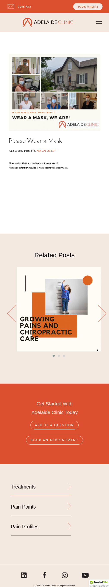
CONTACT (25, 6)
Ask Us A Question (54, 425)
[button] (53, 356)
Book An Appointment (54, 440)
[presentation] (11, 314)
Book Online (88, 6)
